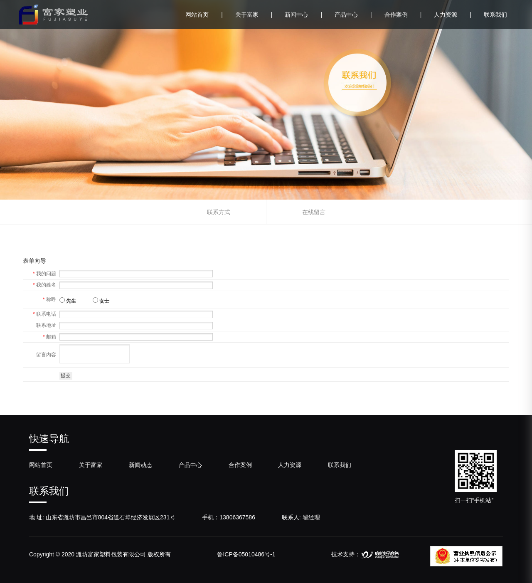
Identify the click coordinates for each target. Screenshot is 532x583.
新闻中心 (303, 14)
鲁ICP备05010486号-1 (246, 554)
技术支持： (365, 554)
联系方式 (218, 212)
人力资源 (452, 14)
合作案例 (403, 14)
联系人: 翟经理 (301, 517)
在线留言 (313, 212)
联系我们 (495, 14)
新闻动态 (140, 465)
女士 (101, 300)
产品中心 (353, 14)
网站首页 (204, 14)
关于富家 (254, 14)
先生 (67, 300)
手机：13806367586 (228, 517)
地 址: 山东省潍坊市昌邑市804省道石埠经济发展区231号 (102, 517)
